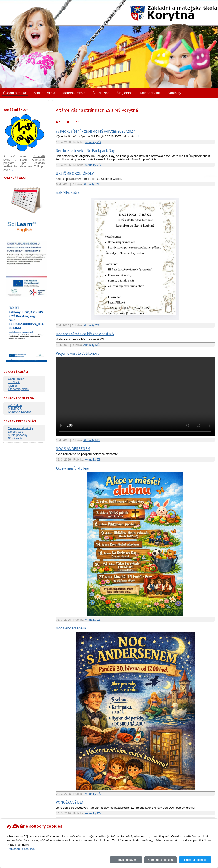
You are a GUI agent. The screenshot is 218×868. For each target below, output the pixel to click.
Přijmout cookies (195, 859)
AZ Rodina (15, 405)
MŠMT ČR (15, 408)
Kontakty (174, 93)
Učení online (16, 379)
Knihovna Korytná (19, 412)
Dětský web (15, 431)
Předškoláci (15, 438)
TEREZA (14, 382)
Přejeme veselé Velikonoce (78, 353)
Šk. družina (100, 93)
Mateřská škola (73, 93)
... (11, 169)
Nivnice (13, 385)
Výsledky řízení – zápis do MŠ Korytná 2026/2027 (95, 131)
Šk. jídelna (125, 93)
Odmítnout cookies (160, 859)
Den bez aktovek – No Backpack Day (85, 150)
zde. (138, 136)
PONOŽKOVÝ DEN (70, 802)
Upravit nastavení (125, 859)
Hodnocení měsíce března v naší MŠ (85, 333)
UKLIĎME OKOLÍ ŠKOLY (75, 173)
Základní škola (44, 93)
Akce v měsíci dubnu (72, 468)
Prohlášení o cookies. (21, 849)
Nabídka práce (68, 192)
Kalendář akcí (150, 93)
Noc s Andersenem (71, 628)
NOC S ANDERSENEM (73, 448)
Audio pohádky (17, 435)
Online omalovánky (20, 428)
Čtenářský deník (18, 389)
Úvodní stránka (14, 93)
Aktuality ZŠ (93, 142)
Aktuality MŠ (91, 345)
